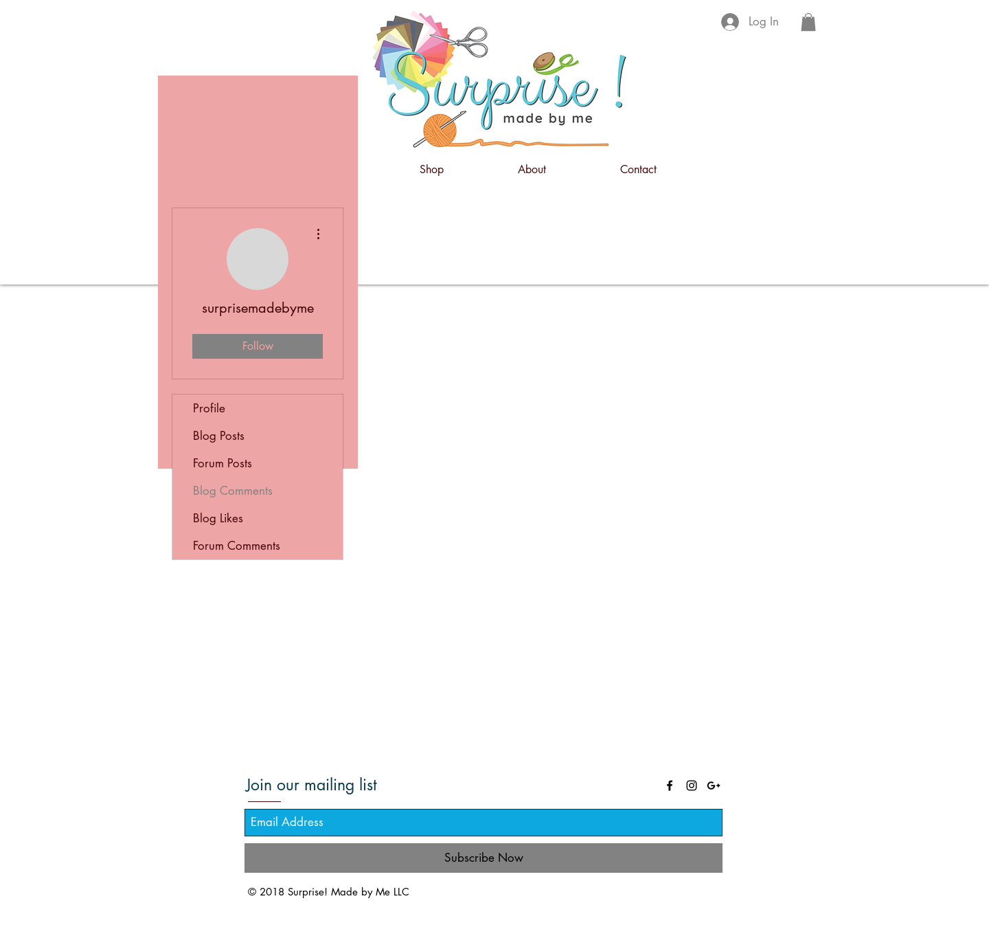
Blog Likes (218, 518)
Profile (209, 408)
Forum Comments (236, 545)
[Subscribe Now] (484, 858)
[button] (808, 22)
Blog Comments (233, 490)
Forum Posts (222, 463)
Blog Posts (219, 435)
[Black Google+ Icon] (713, 785)
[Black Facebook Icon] (670, 785)
